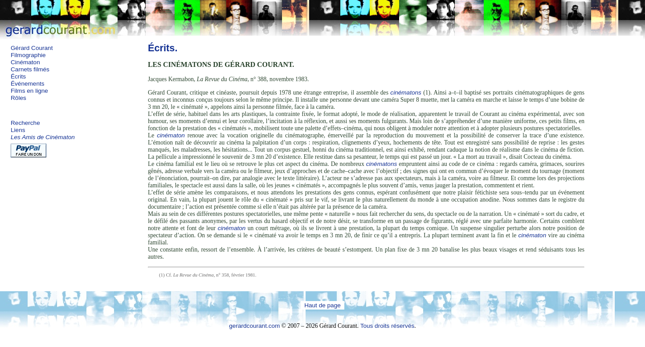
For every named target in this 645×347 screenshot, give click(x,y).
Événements (28, 83)
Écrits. (163, 48)
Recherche (25, 123)
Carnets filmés (30, 69)
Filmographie (28, 55)
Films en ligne (29, 90)
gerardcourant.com (254, 325)
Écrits (18, 76)
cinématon (171, 135)
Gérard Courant (32, 48)
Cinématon (25, 62)
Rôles (18, 98)
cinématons (405, 92)
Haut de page (322, 305)
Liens (18, 130)
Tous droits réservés (387, 325)
